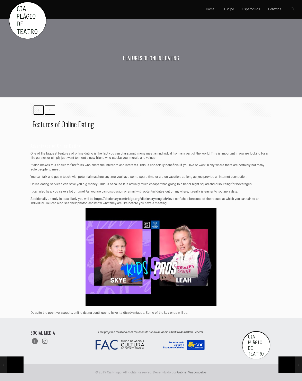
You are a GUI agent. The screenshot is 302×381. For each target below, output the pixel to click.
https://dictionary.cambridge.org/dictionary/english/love (134, 199)
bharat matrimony (133, 153)
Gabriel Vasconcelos (192, 372)
